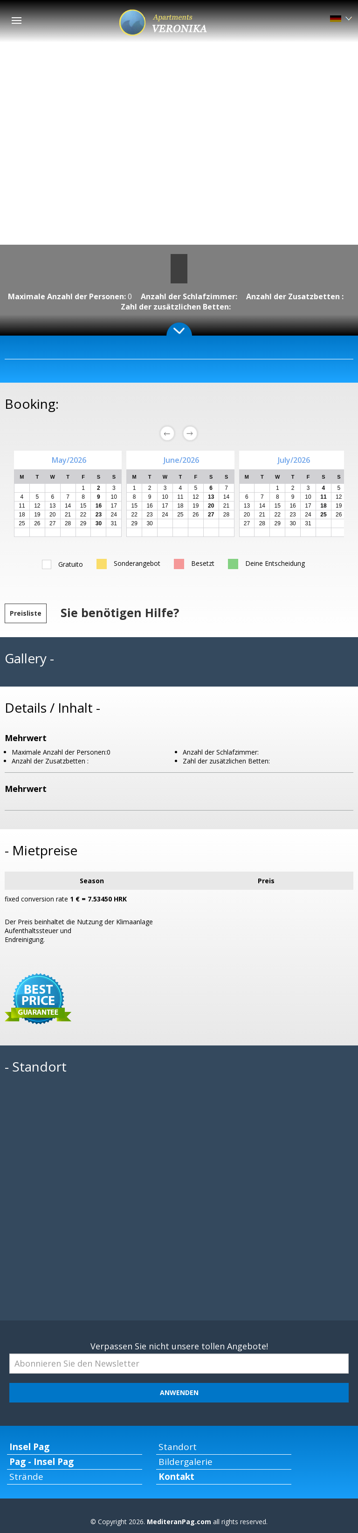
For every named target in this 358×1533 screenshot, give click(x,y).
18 (22, 514)
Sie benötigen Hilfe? (120, 612)
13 (247, 505)
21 (68, 514)
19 (37, 514)
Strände (26, 1477)
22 (83, 514)
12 (196, 497)
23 (149, 514)
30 (149, 523)
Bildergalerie (185, 1462)
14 (226, 497)
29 (83, 523)
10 (165, 497)
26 (37, 523)
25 (22, 523)
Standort (177, 1447)
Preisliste (25, 613)
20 (52, 514)
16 (149, 505)
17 (114, 505)
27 (52, 523)
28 (68, 523)
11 (180, 497)
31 (114, 523)
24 (114, 514)
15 (83, 505)
